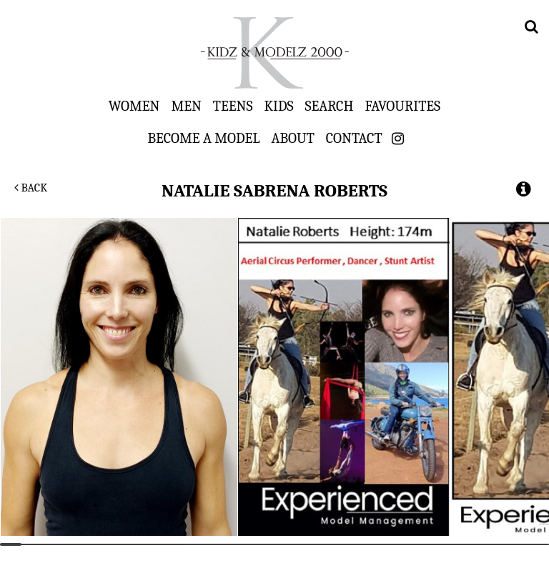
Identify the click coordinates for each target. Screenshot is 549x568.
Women (134, 106)
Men (186, 106)
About (292, 138)
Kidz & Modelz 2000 (274, 53)
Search (329, 106)
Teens (233, 106)
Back (30, 187)
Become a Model (203, 138)
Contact (354, 138)
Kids (279, 106)
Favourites (402, 106)
